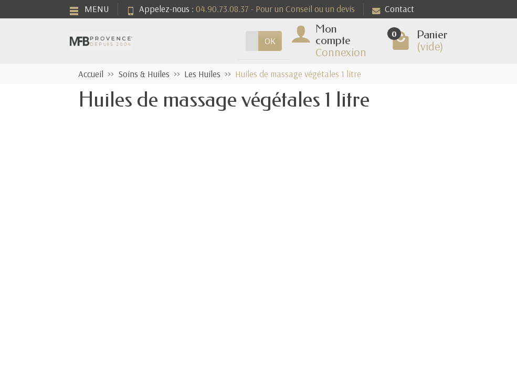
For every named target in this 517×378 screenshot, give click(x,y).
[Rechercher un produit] (252, 41)
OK (270, 40)
